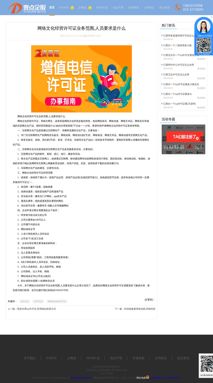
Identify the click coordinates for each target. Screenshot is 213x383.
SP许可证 (24, 301)
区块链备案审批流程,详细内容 (139, 309)
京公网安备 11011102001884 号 (165, 378)
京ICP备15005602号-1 (81, 378)
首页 (52, 7)
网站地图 (141, 378)
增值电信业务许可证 (57, 301)
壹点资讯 (164, 7)
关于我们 (30, 358)
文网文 (85, 7)
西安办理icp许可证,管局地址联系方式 (36, 309)
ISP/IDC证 (102, 7)
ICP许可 (66, 7)
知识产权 (118, 7)
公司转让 (149, 7)
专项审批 (133, 7)
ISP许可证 (38, 301)
